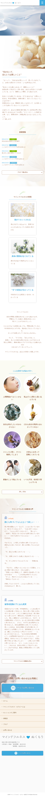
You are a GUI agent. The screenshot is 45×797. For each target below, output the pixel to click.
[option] (22, 20)
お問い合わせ (7, 730)
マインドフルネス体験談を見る (22, 662)
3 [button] (24, 33)
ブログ (5, 724)
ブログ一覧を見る (22, 173)
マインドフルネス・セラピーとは (13, 707)
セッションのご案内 (9, 712)
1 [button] (20, 33)
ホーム (5, 701)
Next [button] (42, 21)
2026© (9, 794)
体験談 (5, 718)
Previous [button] (3, 21)
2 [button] (22, 33)
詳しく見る (22, 492)
